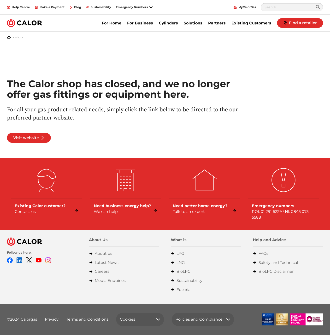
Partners (217, 23)
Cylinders (168, 23)
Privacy (52, 319)
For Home (111, 23)
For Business (140, 23)
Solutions (193, 23)
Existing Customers (251, 23)
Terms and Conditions (87, 319)
